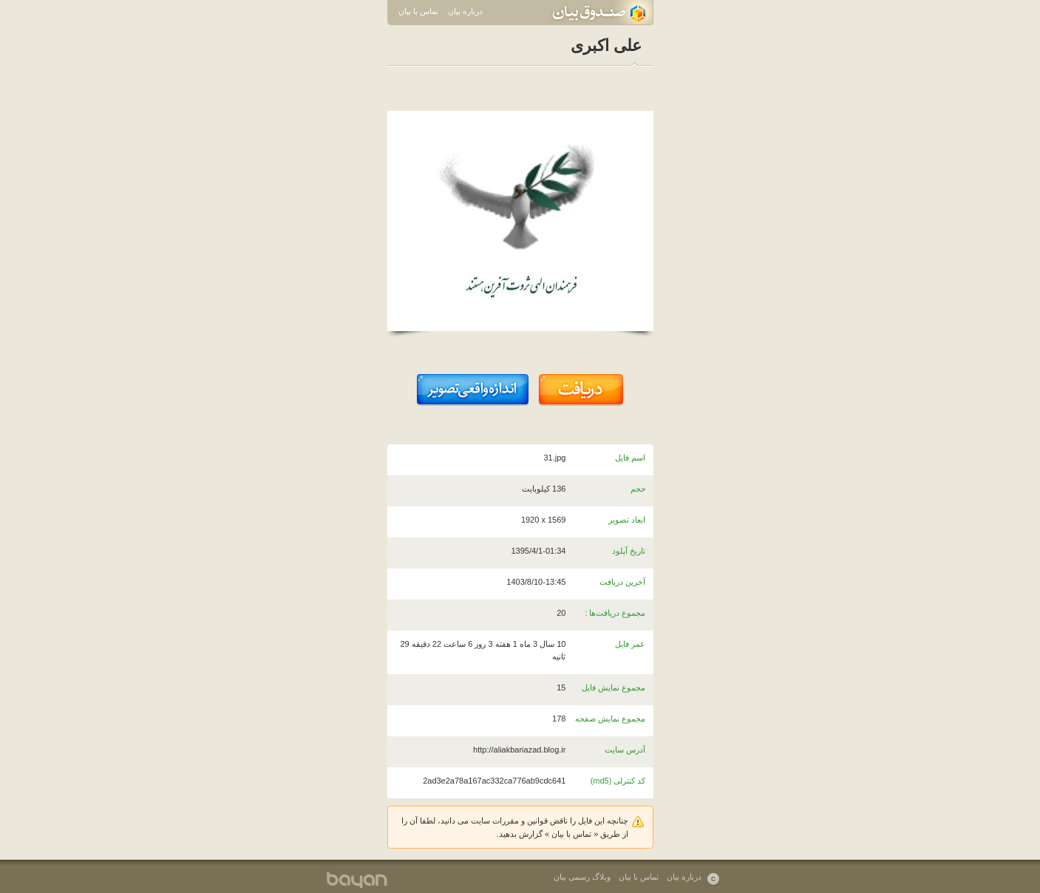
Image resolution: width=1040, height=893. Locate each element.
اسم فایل (630, 457)
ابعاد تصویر (626, 519)
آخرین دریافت (622, 581)
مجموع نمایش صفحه (610, 718)
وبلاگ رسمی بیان (582, 876)
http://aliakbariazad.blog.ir (519, 749)
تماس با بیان (418, 11)
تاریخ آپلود (628, 550)
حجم (638, 488)
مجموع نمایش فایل (613, 687)
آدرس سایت (625, 749)
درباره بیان (465, 11)
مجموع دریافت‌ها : (615, 612)
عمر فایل (630, 643)
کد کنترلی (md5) (618, 780)
